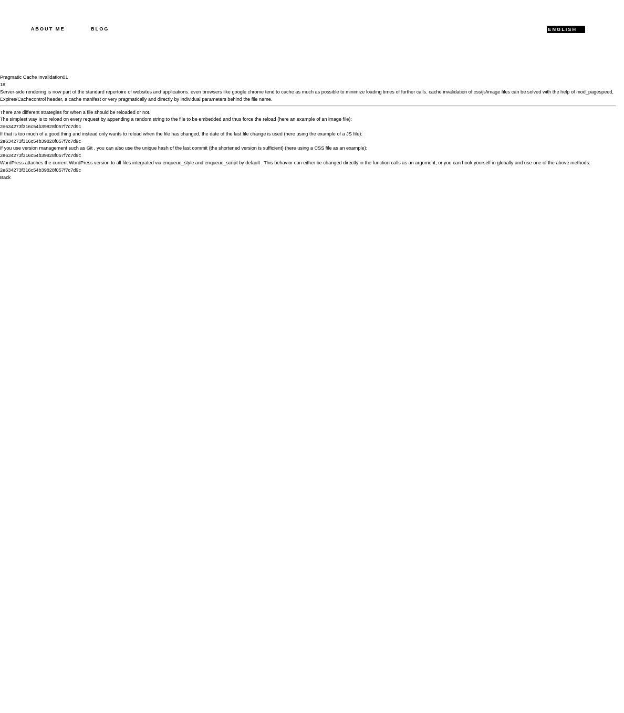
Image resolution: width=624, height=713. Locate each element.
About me (48, 29)
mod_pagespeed (594, 92)
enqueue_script (221, 162)
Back (5, 177)
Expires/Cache (16, 99)
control (39, 99)
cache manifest (85, 99)
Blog (100, 29)
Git (90, 148)
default (252, 162)
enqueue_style (178, 162)
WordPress (12, 162)
